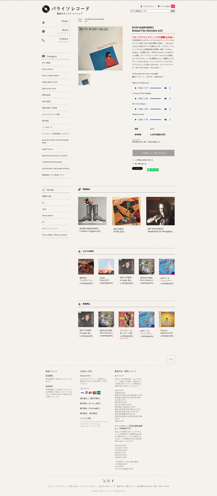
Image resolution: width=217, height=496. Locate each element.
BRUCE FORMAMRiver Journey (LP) (148, 279)
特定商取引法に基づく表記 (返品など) (146, 142)
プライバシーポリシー (88, 486)
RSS (160, 486)
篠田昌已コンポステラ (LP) (87, 279)
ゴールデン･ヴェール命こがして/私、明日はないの (132, 331)
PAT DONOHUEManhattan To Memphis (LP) (162, 230)
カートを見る (167, 6)
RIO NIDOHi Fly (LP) (119, 230)
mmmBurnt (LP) (104, 279)
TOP (80, 19)
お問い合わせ (73, 486)
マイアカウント (149, 6)
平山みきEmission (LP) (166, 331)
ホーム (50, 486)
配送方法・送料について (126, 486)
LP (86, 21)
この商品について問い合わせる (153, 153)
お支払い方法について (107, 486)
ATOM (166, 486)
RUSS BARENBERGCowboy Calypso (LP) (90, 229)
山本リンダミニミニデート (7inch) (169, 279)
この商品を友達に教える (144, 160)
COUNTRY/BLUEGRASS (94, 19)
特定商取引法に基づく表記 (147, 486)
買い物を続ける (140, 164)
